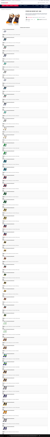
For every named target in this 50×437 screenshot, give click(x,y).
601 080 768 (13, 0)
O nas (39, 0)
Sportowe (11, 5)
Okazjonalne (16, 5)
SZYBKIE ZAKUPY (25, 5)
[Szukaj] (17, 3)
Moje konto (46, 5)
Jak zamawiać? (45, 7)
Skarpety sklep (47, 0)
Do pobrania (37, 5)
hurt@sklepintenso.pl (18, 0)
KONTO (47, 2)
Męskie (3, 5)
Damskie (7, 5)
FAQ (33, 5)
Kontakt (44, 0)
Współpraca (42, 0)
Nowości (21, 5)
